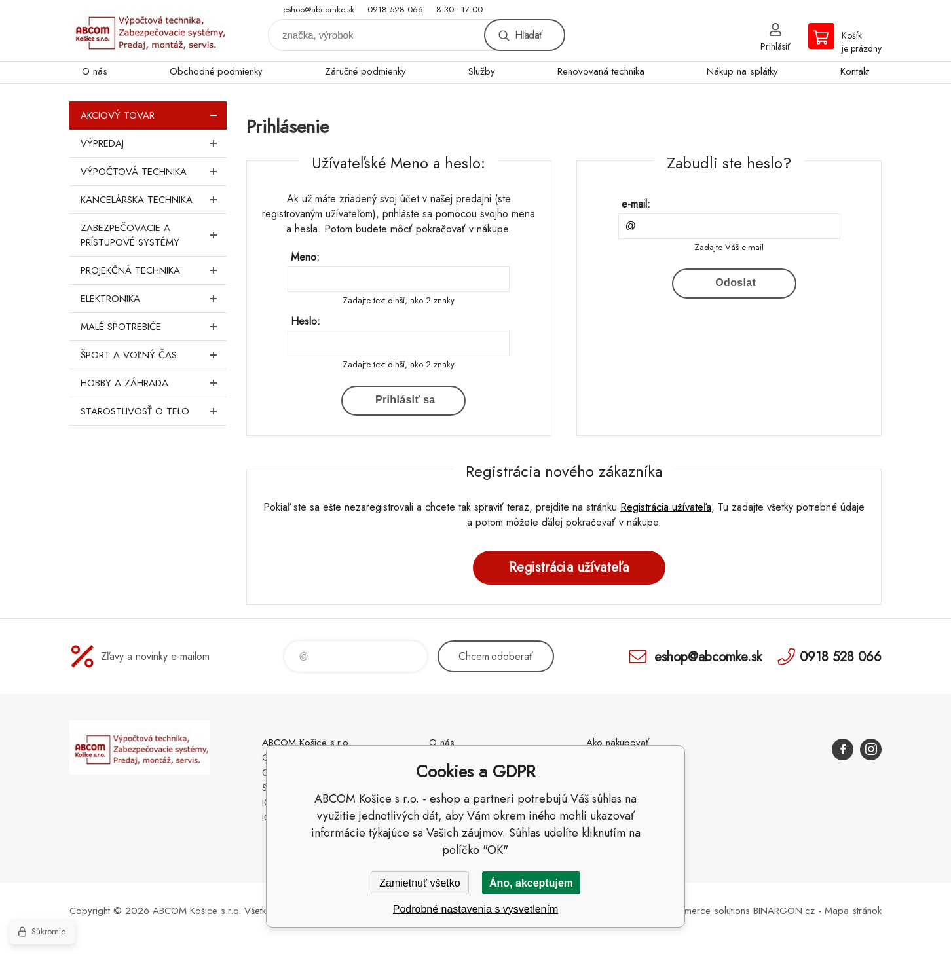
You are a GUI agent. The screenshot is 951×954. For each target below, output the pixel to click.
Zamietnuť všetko (419, 883)
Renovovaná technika (600, 71)
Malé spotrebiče (154, 326)
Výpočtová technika (154, 171)
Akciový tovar (154, 115)
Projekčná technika (154, 270)
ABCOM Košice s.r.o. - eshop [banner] (148, 30)
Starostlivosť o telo (154, 411)
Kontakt (854, 71)
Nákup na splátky (742, 71)
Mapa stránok (853, 911)
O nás (94, 71)
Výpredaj (154, 143)
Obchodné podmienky (216, 71)
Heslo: (305, 321)
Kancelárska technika (154, 199)
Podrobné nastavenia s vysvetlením (476, 909)
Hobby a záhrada (154, 383)
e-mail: (636, 203)
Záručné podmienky (365, 71)
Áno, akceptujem (531, 883)
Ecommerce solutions (705, 911)
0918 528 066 (395, 9)
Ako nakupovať (617, 742)
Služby (481, 71)
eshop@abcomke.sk (318, 9)
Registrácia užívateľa (665, 507)
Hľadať (528, 35)
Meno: (305, 257)
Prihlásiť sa (405, 399)
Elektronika (154, 298)
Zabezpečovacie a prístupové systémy (154, 235)
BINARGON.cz (784, 911)
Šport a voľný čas (154, 355)
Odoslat (735, 282)
